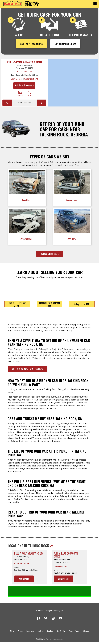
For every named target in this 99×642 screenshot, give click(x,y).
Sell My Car (61, 620)
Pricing (20, 620)
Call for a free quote (49, 253)
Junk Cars (26, 200)
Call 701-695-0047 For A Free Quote (27, 368)
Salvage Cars (71, 200)
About (12, 620)
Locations (39, 600)
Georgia (48, 600)
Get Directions (31, 78)
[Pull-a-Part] (21, 3)
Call (29, 94)
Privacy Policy (74, 620)
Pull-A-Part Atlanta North (24, 62)
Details (20, 94)
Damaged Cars (26, 238)
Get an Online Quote (65, 44)
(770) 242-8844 (25, 71)
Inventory (30, 620)
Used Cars (71, 238)
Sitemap (85, 620)
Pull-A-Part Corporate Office (66, 555)
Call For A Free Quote (31, 44)
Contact (50, 620)
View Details (17, 78)
